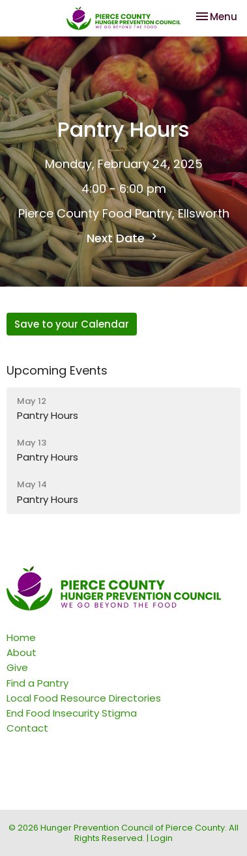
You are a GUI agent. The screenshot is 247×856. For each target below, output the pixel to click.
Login (162, 838)
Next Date (123, 238)
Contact (27, 728)
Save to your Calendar (71, 324)
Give (17, 667)
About (21, 652)
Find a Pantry (37, 683)
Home (21, 637)
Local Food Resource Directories (84, 698)
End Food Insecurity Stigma (72, 713)
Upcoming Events (57, 370)
